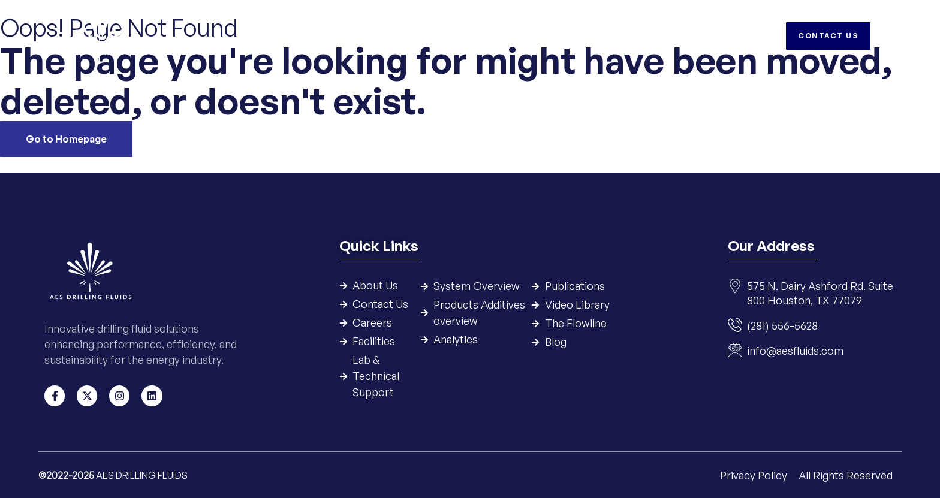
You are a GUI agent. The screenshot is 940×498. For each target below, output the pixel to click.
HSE (621, 35)
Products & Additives (479, 35)
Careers (664, 35)
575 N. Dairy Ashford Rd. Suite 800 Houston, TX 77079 (820, 293)
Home (286, 35)
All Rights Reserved (846, 474)
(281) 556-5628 (782, 326)
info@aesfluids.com (795, 351)
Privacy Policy (755, 474)
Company (336, 35)
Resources (570, 35)
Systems (394, 35)
